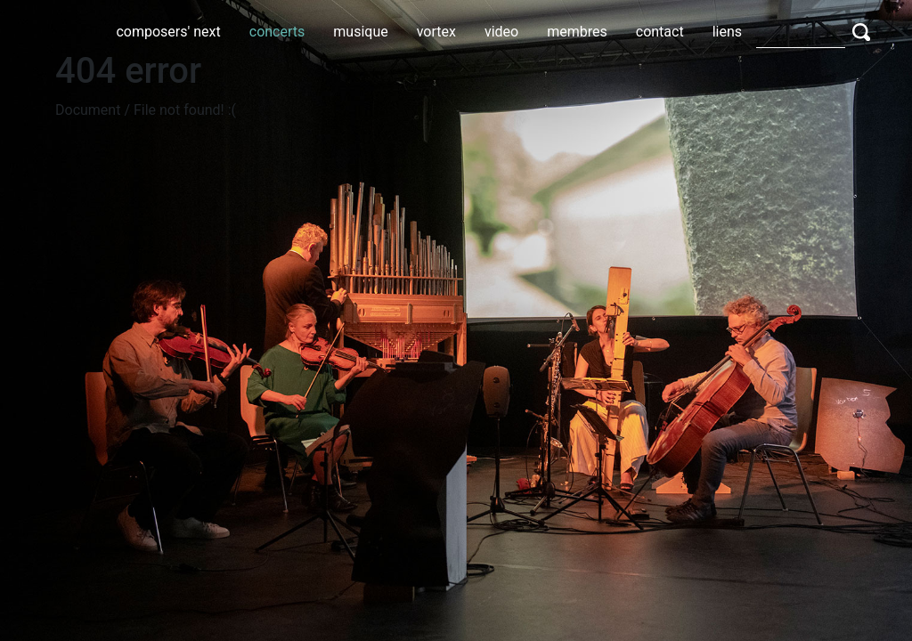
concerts (277, 31)
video (501, 31)
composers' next (168, 31)
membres (577, 31)
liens (727, 31)
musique (360, 31)
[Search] (800, 31)
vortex (436, 31)
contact (660, 31)
